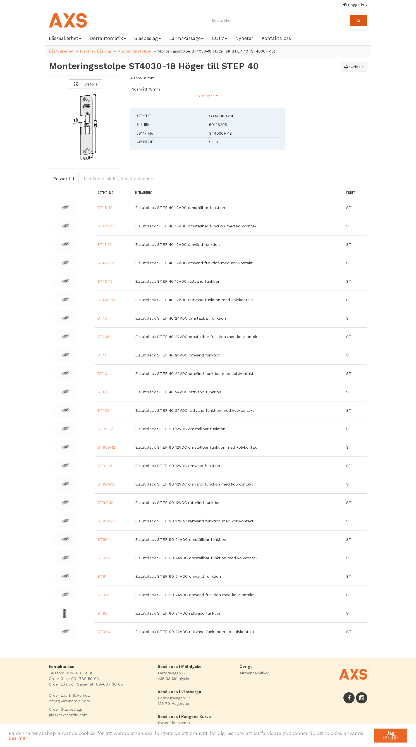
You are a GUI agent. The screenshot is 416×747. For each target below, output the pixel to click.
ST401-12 (105, 263)
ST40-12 (105, 281)
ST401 (103, 373)
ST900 (103, 631)
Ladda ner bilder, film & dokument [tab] (119, 178)
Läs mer (18, 738)
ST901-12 (105, 484)
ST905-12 (106, 447)
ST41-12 (104, 244)
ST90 (102, 613)
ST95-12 (105, 429)
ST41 (101, 355)
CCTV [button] (219, 38)
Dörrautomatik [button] (108, 38)
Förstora (85, 84)
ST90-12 (105, 502)
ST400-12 (106, 300)
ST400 (103, 410)
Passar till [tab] (63, 178)
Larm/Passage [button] (186, 38)
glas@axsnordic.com (68, 715)
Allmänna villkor (254, 673)
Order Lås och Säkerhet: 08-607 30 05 (86, 684)
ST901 (103, 595)
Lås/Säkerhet (61, 51)
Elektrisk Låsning (95, 51)
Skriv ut (353, 67)
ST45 (102, 318)
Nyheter (244, 38)
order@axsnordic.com (69, 701)
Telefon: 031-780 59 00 (71, 673)
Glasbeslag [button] (147, 38)
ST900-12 (106, 521)
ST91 (102, 576)
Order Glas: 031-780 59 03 (74, 678)
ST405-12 (106, 226)
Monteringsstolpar (134, 51)
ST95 (102, 539)
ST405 (103, 336)
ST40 (102, 392)
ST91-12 (104, 465)
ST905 (103, 558)
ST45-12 (104, 207)
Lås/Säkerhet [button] (65, 38)
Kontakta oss (276, 38)
